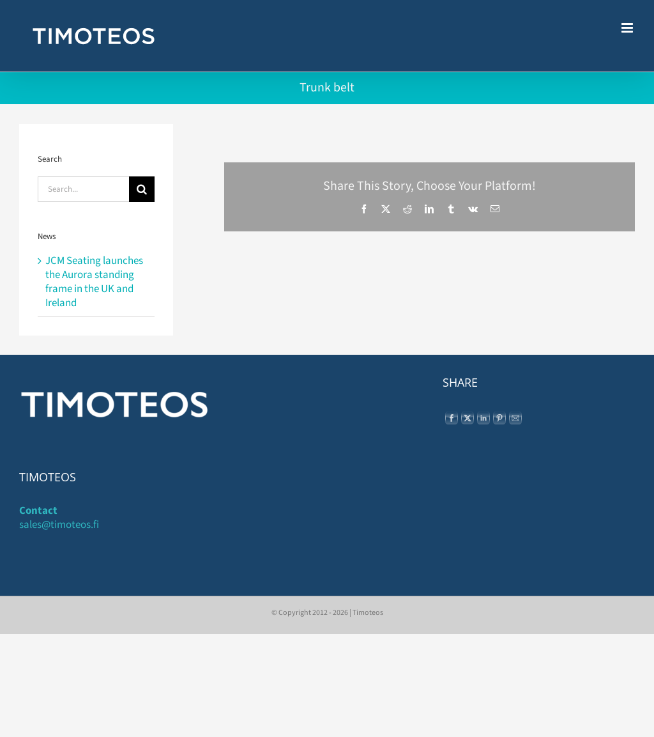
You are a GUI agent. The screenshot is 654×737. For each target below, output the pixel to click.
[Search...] (83, 189)
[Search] (142, 189)
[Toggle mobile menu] (628, 28)
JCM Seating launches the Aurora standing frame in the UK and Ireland (94, 282)
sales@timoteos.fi (59, 524)
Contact (38, 510)
